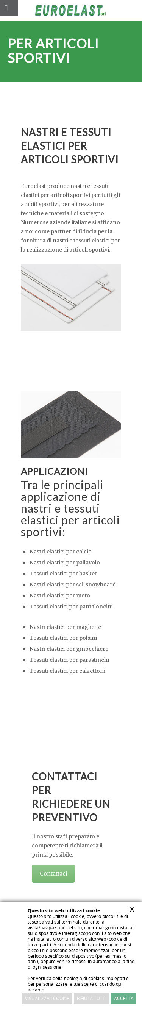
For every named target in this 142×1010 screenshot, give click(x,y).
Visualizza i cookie (47, 998)
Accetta (124, 998)
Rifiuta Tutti (91, 998)
